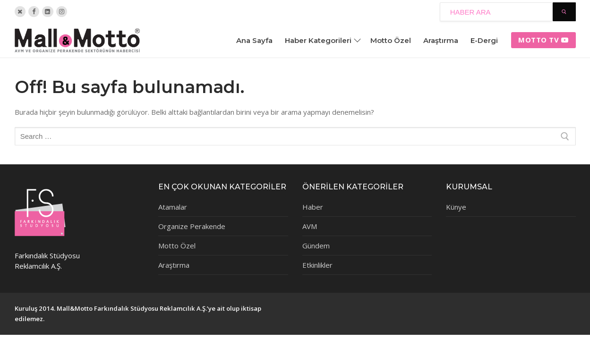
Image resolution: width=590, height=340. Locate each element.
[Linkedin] (47, 11)
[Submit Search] (564, 11)
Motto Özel (177, 245)
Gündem (316, 245)
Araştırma (173, 265)
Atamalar (172, 207)
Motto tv (543, 39)
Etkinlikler (317, 265)
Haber (312, 207)
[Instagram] (61, 11)
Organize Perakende (191, 226)
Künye (456, 207)
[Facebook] (33, 11)
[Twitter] (20, 11)
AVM (309, 226)
